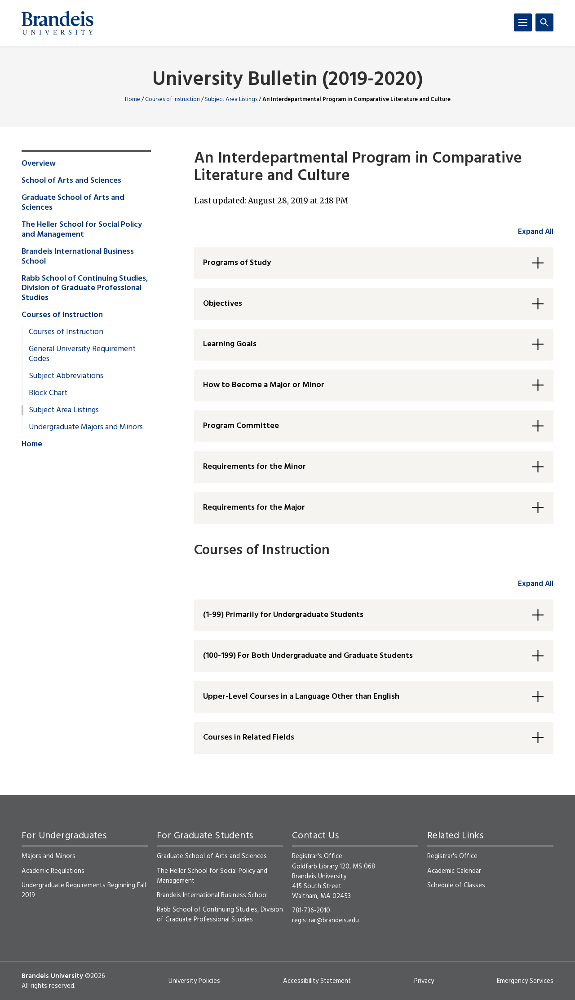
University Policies (194, 981)
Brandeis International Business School (78, 257)
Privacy (424, 981)
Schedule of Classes (456, 885)
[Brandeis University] (57, 23)
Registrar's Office (452, 856)
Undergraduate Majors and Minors (86, 427)
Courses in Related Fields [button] (248, 737)
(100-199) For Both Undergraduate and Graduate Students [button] (308, 655)
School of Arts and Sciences (71, 181)
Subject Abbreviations (66, 376)
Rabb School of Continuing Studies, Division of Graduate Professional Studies (85, 289)
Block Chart (48, 393)
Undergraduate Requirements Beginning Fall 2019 (84, 890)
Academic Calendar (454, 871)
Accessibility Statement (317, 981)
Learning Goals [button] (230, 344)
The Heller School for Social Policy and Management (82, 230)
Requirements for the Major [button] (254, 507)
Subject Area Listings (231, 99)
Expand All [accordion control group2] (535, 584)
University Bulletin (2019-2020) (287, 80)
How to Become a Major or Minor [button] (263, 385)
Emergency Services (525, 981)
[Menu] (523, 22)
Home (132, 99)
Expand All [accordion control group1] (535, 232)
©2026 (95, 976)
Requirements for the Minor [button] (254, 466)
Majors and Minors (48, 856)
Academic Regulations (53, 871)
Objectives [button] (222, 303)
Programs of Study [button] (237, 262)
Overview (39, 164)
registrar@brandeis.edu (325, 920)
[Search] (544, 22)
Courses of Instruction (172, 99)
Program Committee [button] (241, 425)
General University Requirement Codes (82, 354)
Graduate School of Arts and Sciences (73, 203)
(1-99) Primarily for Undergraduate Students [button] (283, 614)
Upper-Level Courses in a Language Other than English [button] (301, 696)
